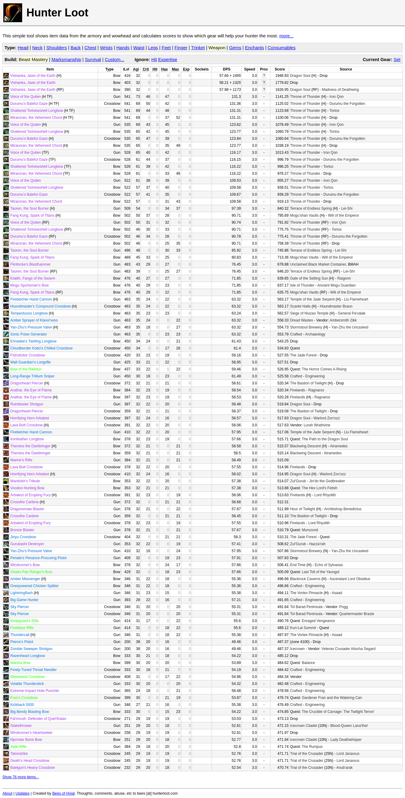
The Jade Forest (303, 355)
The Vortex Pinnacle (306, 593)
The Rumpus (312, 747)
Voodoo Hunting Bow (27, 488)
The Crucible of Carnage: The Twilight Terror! (338, 712)
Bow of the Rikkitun (26, 369)
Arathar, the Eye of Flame (31, 390)
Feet (166, 47)
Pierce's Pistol (21, 642)
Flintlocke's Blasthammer (30, 264)
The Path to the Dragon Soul (325, 439)
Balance (308, 663)
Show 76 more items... (20, 777)
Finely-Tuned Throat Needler (33, 670)
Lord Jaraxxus (347, 754)
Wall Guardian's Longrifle (30, 362)
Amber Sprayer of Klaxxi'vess (34, 320)
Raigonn (344, 278)
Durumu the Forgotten (347, 103)
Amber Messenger (25, 579)
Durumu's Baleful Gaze (29, 103)
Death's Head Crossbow (29, 760)
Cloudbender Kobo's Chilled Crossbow (41, 348)
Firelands (297, 390)
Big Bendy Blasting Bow (29, 712)
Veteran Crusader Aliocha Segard (349, 649)
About (7, 793)
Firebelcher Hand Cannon (31, 299)
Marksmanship (66, 59)
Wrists (106, 47)
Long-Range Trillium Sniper (32, 376)
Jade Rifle (18, 747)
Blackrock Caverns (305, 579)
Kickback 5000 (22, 705)
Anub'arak (344, 767)
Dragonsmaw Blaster (27, 509)
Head (23, 47)
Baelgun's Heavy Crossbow (32, 767)
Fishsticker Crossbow (27, 355)
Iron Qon (336, 97)
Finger (181, 47)
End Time (297, 565)
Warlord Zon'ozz (327, 418)
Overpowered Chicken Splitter (34, 586)
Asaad (337, 593)
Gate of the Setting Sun (309, 278)
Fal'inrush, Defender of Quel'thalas (38, 719)
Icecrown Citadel (303, 726)
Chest (90, 47)
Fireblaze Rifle (22, 628)
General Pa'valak (352, 313)
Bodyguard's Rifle (24, 621)
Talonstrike (19, 754)
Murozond (310, 530)
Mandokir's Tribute (25, 481)
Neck (37, 47)
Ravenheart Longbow (27, 656)
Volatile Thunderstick (27, 684)
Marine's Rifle (21, 460)
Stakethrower (21, 726)
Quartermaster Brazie (356, 614)
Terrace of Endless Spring (311, 208)
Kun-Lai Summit (303, 628)
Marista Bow (20, 663)
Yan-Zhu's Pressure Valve (31, 327)
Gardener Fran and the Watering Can (332, 698)
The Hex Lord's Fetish (319, 488)
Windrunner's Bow (25, 565)
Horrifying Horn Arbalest (29, 418)
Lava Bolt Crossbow (26, 425)
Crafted (296, 334)
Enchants (254, 47)
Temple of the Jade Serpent (312, 299)
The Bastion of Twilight (308, 383)
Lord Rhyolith (325, 495)
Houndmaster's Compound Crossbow (40, 306)
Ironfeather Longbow (27, 439)
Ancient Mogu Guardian (336, 285)
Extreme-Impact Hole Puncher (34, 691)
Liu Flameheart (356, 299)
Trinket (198, 47)
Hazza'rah (317, 544)
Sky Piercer (19, 607)
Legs (153, 47)
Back (75, 47)
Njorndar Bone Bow (26, 740)
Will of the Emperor (343, 215)
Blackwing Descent (305, 446)
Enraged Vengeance (318, 621)
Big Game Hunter (24, 600)
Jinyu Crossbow (23, 537)
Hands (122, 47)
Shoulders (56, 47)
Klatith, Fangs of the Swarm (32, 278)
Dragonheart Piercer (26, 383)
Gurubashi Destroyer (27, 544)
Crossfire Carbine (24, 502)
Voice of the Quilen (25, 97)
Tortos (334, 110)
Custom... (114, 59)
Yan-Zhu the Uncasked (349, 327)
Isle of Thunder (302, 285)
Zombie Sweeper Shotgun (31, 649)
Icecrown (297, 649)
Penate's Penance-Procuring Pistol (38, 558)
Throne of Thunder (305, 97)
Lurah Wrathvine (317, 425)
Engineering (315, 376)
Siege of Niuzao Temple (309, 313)
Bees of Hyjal (63, 793)
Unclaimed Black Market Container (318, 264)
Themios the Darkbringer (30, 446)
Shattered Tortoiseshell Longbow (36, 110)
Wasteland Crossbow (27, 677)
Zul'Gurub (298, 481)
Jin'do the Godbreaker (327, 481)
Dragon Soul (300, 76)
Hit (154, 59)
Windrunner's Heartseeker (31, 733)
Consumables (282, 47)
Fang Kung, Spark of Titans (32, 215)
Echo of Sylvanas (329, 565)
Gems (235, 47)
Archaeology (315, 334)
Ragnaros (316, 390)
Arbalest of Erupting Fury (30, 495)
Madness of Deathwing (340, 90)
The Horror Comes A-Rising (324, 369)
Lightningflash (21, 593)
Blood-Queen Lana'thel (348, 726)
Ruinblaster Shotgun (26, 404)
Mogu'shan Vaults (304, 215)
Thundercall (19, 635)
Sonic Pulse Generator (28, 334)
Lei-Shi (346, 208)
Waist (139, 47)
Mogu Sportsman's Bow (29, 285)
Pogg (343, 607)
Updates (22, 793)
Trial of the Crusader (306, 754)
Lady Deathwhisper (346, 740)
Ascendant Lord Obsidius (349, 579)
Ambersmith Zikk (343, 320)
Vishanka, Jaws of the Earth (33, 76)
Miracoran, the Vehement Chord (36, 117)
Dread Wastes (301, 320)
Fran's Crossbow (24, 698)
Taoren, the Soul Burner (29, 208)
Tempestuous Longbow (29, 313)
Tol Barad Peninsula (306, 607)
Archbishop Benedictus (343, 509)
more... (286, 35)
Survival (93, 59)
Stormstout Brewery (306, 327)
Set (396, 59)
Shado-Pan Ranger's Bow (31, 572)
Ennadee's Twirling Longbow (33, 341)
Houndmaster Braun (336, 306)
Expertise (167, 59)
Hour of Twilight (302, 509)
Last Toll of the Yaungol (320, 572)
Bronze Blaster (22, 530)
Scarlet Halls (300, 306)
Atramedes (339, 446)
